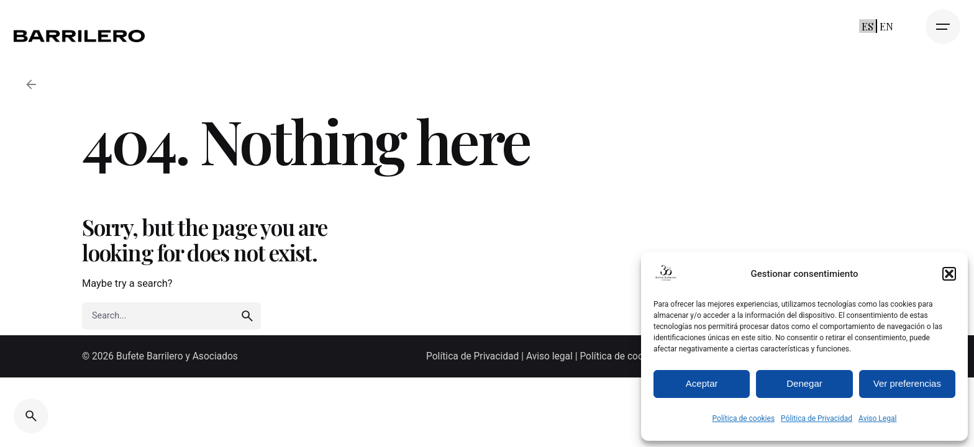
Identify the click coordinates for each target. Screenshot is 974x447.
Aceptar (702, 383)
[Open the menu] (943, 26)
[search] (247, 316)
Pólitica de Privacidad (816, 418)
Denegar (804, 383)
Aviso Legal (877, 418)
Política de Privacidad (473, 356)
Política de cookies (743, 418)
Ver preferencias (907, 383)
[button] (949, 274)
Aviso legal (549, 356)
